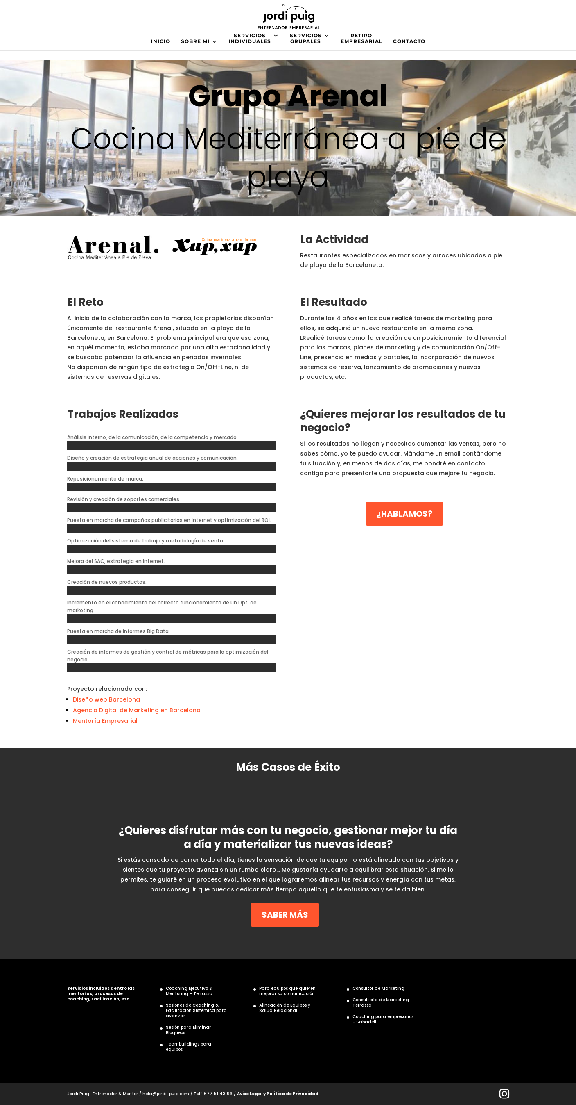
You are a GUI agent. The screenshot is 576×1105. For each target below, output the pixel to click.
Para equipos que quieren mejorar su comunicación (287, 991)
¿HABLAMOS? (404, 513)
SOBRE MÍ (195, 41)
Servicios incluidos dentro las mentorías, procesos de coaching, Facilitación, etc (101, 993)
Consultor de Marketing (378, 988)
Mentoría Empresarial (105, 721)
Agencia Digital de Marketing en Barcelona (137, 710)
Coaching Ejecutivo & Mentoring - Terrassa (189, 991)
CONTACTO (409, 41)
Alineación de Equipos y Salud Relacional (284, 1008)
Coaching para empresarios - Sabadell (382, 1019)
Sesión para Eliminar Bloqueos (188, 1030)
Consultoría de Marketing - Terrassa (382, 1002)
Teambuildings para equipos (188, 1047)
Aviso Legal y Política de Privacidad (277, 1094)
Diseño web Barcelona (106, 699)
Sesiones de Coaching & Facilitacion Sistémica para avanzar (196, 1010)
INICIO (160, 41)
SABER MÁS (285, 914)
